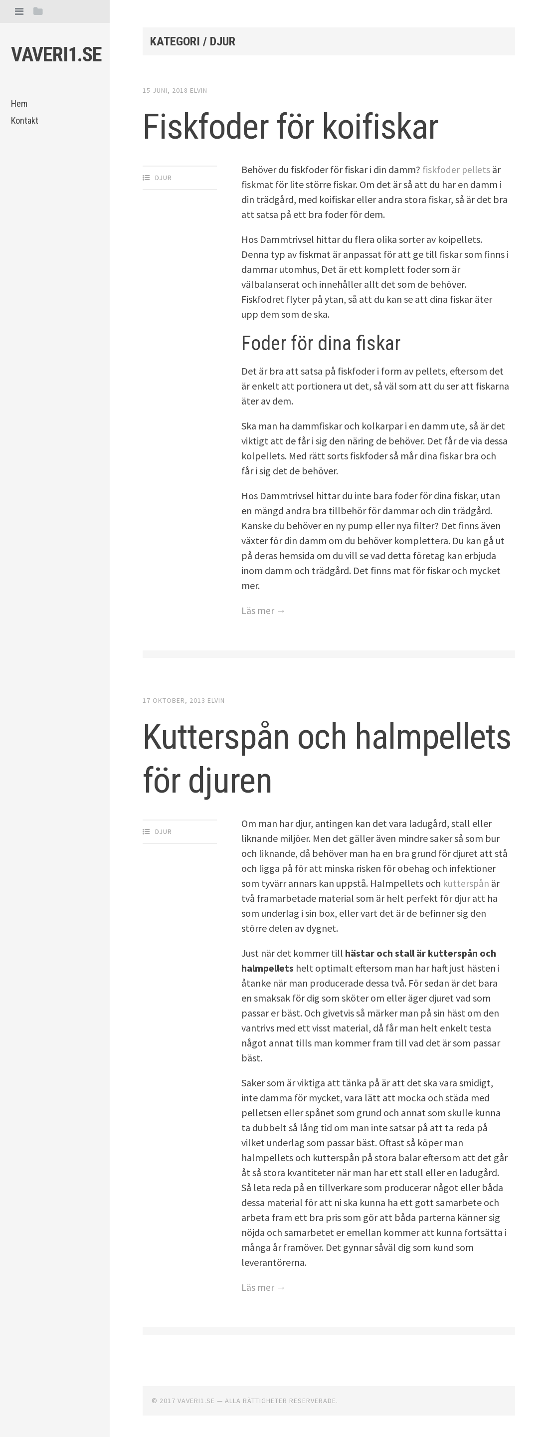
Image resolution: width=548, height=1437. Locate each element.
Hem (19, 103)
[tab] (19, 11)
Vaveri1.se (56, 54)
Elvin (198, 90)
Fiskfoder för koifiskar (310, 125)
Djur (163, 177)
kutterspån (466, 882)
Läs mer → (263, 610)
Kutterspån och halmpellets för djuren (309, 756)
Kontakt (24, 120)
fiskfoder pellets (457, 169)
